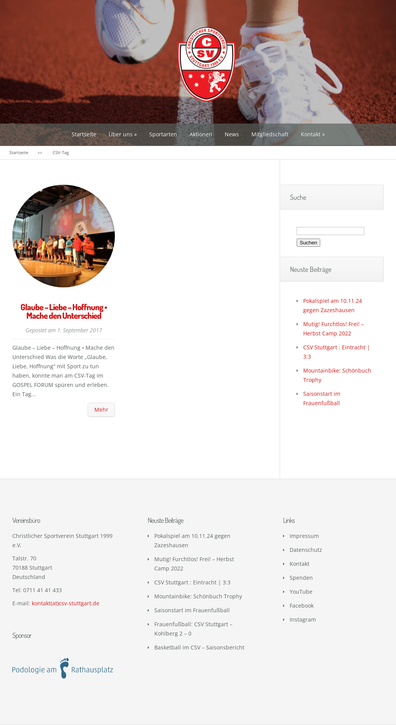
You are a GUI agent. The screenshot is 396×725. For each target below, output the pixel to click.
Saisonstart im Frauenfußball (192, 610)
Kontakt (311, 134)
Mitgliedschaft (269, 134)
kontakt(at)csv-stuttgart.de (65, 603)
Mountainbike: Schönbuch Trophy (198, 596)
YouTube (301, 591)
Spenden (301, 577)
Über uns (121, 134)
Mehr (101, 409)
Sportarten (163, 134)
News (232, 134)
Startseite (84, 134)
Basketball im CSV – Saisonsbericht (199, 647)
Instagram (303, 619)
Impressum (304, 535)
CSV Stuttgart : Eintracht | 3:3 (192, 582)
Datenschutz (306, 549)
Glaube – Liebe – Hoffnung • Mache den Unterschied (63, 311)
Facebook (302, 605)
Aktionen (200, 134)
